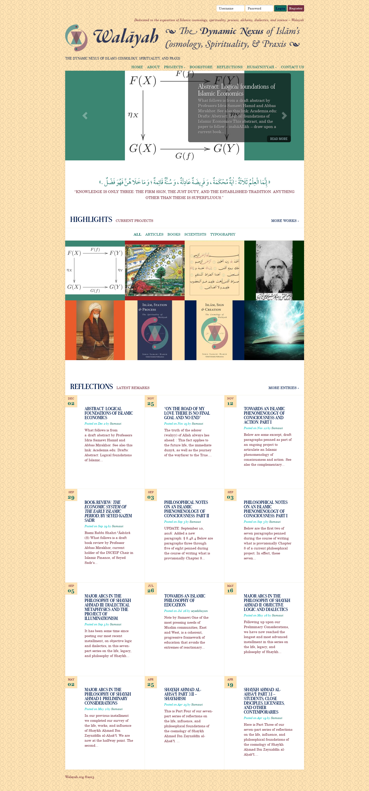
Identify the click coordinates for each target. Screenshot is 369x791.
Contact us (292, 67)
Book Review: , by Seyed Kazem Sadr (108, 511)
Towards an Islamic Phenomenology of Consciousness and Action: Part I (264, 415)
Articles (154, 234)
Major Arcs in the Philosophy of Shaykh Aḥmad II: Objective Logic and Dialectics (267, 602)
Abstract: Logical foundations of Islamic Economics (236, 89)
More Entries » (283, 387)
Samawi (115, 423)
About (153, 67)
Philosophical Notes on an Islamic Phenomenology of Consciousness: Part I (265, 509)
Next (284, 115)
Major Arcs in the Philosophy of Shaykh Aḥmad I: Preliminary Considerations (108, 696)
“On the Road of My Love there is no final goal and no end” (187, 412)
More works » (285, 220)
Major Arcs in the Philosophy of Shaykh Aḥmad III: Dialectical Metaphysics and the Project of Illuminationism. (108, 607)
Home (137, 67)
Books (173, 234)
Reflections (230, 67)
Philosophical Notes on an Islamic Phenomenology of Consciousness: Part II (186, 509)
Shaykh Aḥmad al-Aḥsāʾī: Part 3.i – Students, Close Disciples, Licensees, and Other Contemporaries (264, 700)
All (137, 234)
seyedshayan (199, 610)
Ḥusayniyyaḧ (262, 67)
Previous (84, 115)
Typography (222, 234)
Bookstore (201, 67)
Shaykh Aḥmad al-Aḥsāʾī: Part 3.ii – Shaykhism (182, 693)
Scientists (195, 234)
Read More (279, 139)
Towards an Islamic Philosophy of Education (184, 600)
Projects (174, 67)
